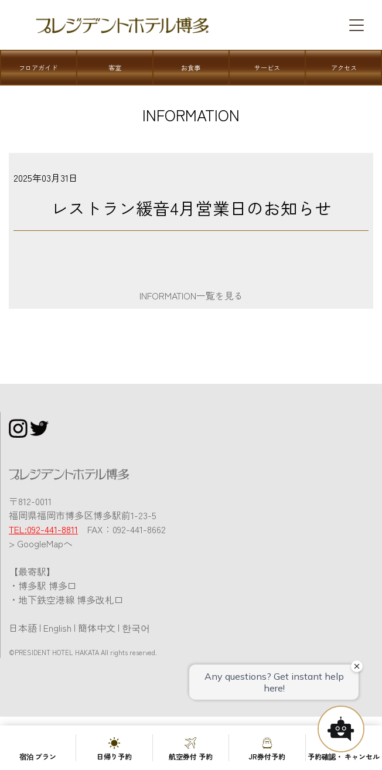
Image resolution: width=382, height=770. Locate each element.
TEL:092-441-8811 (43, 529)
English (57, 628)
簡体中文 (96, 628)
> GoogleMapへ (41, 543)
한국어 (136, 628)
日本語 (23, 628)
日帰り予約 (114, 756)
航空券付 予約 (191, 756)
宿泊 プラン (37, 756)
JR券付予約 (266, 756)
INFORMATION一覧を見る (191, 295)
